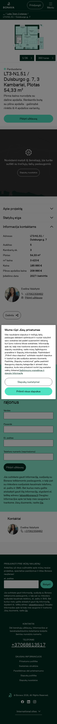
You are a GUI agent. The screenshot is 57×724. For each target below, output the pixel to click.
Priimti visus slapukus (28, 391)
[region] (28, 362)
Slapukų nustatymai (28, 381)
